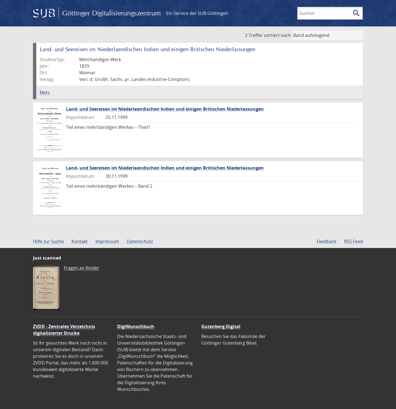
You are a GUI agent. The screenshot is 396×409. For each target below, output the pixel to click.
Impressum (107, 241)
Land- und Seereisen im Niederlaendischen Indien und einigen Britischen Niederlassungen (165, 109)
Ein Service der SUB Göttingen (197, 13)
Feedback (326, 241)
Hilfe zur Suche (48, 241)
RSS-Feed (353, 241)
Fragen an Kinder (81, 268)
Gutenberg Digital (220, 326)
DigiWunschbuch (135, 326)
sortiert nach (277, 35)
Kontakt (80, 241)
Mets (45, 92)
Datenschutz (140, 241)
